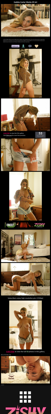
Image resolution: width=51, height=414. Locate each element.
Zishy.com (9, 135)
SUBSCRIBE (6, 133)
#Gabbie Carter (15, 46)
